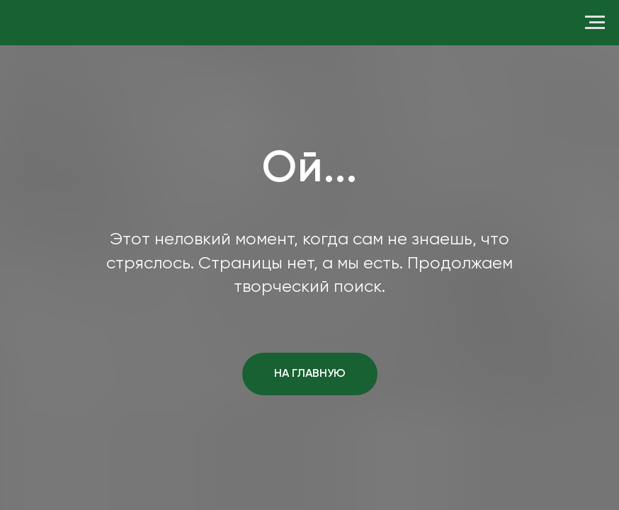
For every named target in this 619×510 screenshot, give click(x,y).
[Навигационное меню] (595, 23)
